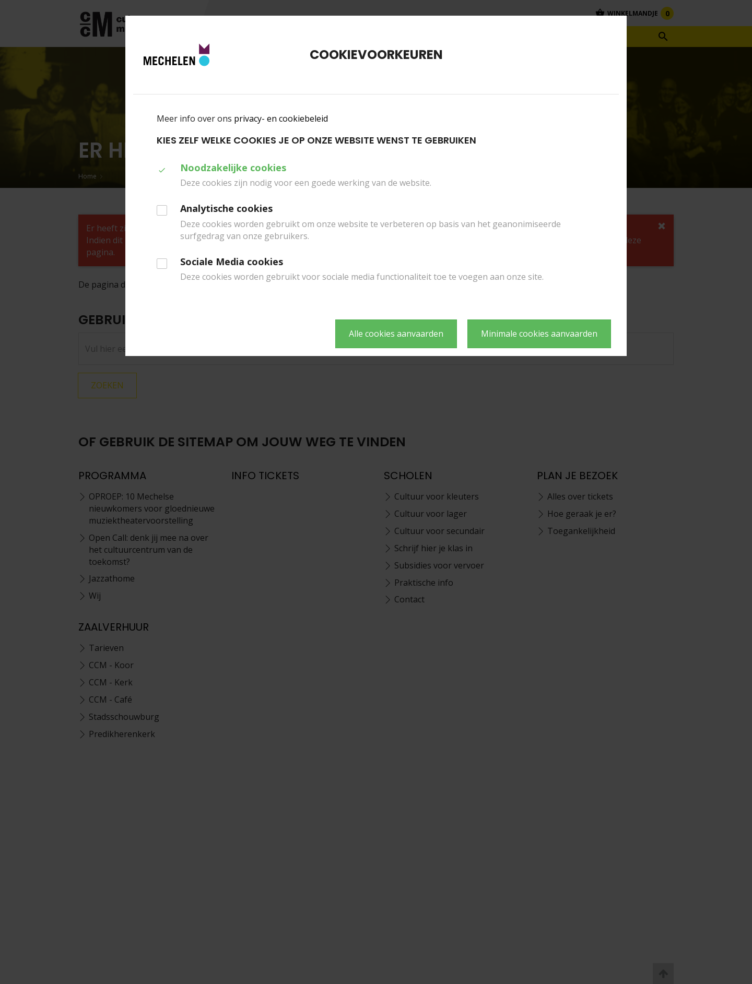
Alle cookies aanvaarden (396, 333)
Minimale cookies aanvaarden (539, 333)
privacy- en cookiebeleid (281, 118)
